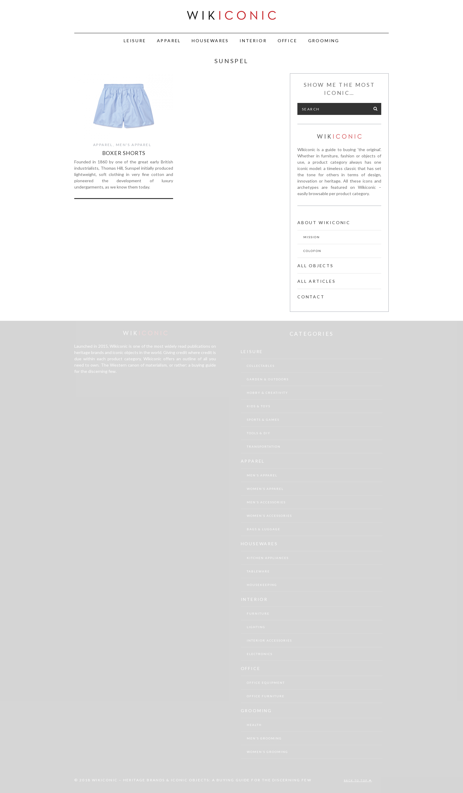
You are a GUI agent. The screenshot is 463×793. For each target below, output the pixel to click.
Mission (311, 237)
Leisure (135, 40)
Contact (311, 296)
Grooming (323, 40)
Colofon (312, 251)
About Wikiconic (323, 222)
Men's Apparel (133, 144)
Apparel (169, 40)
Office (287, 40)
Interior (253, 40)
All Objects (315, 265)
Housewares (210, 40)
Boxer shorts (124, 153)
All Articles (316, 281)
